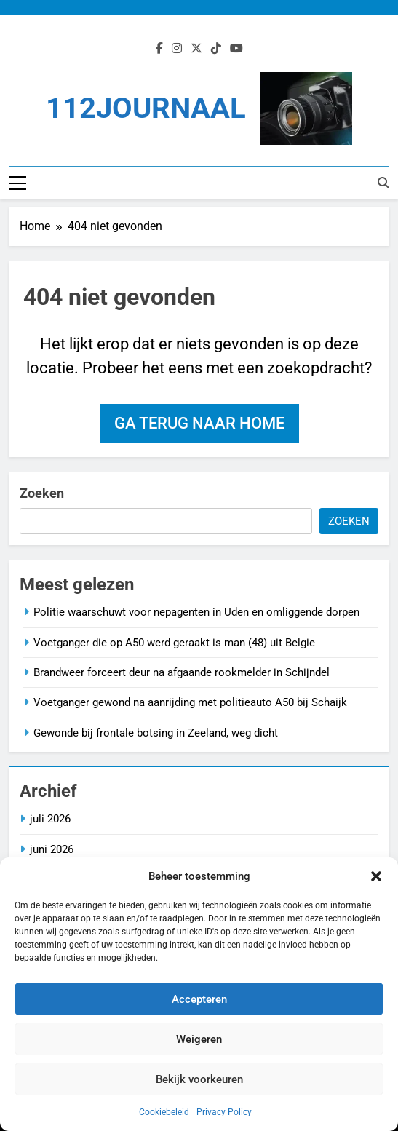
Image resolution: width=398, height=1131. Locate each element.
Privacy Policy (224, 1112)
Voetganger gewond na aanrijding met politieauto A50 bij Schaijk (190, 702)
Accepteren (199, 999)
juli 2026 (50, 818)
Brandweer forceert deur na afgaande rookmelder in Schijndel (181, 672)
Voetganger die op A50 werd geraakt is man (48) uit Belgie (174, 642)
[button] (376, 876)
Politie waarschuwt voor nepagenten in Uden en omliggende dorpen (196, 612)
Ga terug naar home (199, 423)
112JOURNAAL (146, 108)
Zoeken (42, 493)
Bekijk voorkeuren (199, 1079)
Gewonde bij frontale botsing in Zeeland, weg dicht (155, 732)
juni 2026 (51, 849)
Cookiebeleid (164, 1112)
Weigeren (199, 1039)
